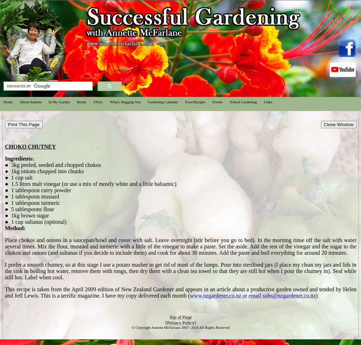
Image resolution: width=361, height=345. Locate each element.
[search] (47, 86)
